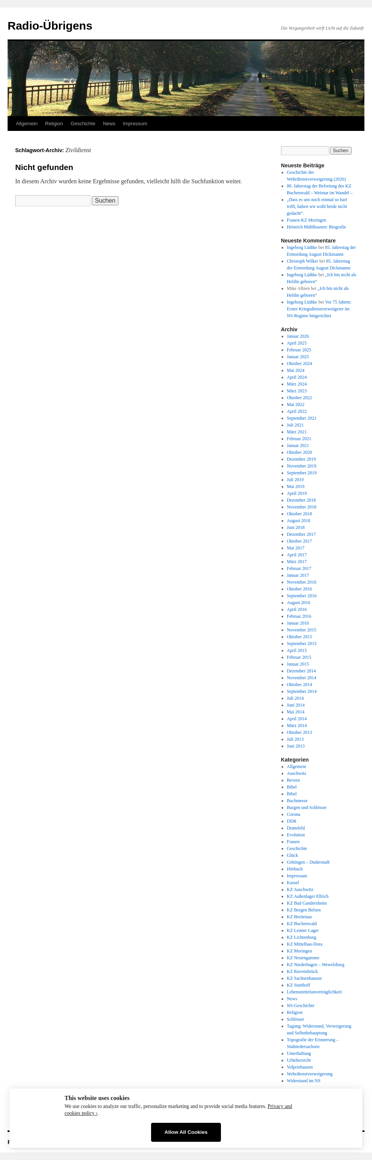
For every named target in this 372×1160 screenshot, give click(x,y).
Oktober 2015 (299, 636)
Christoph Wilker (302, 261)
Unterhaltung (299, 1053)
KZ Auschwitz (300, 889)
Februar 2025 (299, 350)
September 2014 (302, 691)
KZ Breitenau (299, 916)
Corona (293, 814)
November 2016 (302, 582)
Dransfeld (296, 828)
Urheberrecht (299, 1060)
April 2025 (297, 343)
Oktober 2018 (299, 513)
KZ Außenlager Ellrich (308, 896)
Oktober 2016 (299, 589)
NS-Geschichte (301, 1005)
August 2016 (299, 602)
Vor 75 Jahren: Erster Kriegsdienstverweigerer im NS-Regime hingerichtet (319, 308)
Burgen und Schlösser (307, 807)
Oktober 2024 (299, 363)
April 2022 (297, 411)
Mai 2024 (295, 370)
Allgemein (27, 123)
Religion (54, 123)
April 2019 (297, 493)
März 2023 (297, 390)
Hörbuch (295, 869)
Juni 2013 (296, 746)
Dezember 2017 (301, 534)
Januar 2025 (298, 356)
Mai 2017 (295, 548)
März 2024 (297, 384)
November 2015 (302, 630)
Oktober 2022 (299, 397)
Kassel (293, 882)
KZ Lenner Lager (303, 930)
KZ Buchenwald (302, 923)
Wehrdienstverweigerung (310, 1074)
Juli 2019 (295, 479)
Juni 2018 (296, 527)
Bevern (293, 780)
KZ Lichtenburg (301, 937)
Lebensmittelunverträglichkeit (314, 992)
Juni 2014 (296, 705)
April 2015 (297, 650)
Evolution (296, 834)
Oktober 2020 (299, 452)
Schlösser (295, 1019)
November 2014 (302, 677)
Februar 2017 (299, 568)
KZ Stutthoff (298, 985)
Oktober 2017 (299, 541)
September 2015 (302, 643)
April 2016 (297, 609)
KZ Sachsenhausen (304, 978)
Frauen (293, 841)
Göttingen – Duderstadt (308, 862)
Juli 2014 (295, 698)
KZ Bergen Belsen (304, 910)
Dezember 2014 (301, 671)
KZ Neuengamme (303, 957)
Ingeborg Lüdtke (302, 247)
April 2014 (297, 718)
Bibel (292, 787)
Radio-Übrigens (50, 25)
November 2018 (302, 507)
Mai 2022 (295, 404)
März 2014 (297, 725)
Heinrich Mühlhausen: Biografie (316, 227)
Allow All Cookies (186, 1132)
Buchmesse (297, 800)
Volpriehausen (300, 1067)
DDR (291, 821)
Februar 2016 (299, 616)
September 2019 (302, 472)
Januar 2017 (298, 575)
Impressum (135, 123)
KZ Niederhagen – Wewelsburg (316, 964)
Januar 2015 (298, 664)
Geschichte (83, 123)
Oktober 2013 (299, 732)
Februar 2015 (299, 657)
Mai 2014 (295, 712)
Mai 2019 (295, 486)
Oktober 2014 (299, 684)
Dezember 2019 (301, 459)
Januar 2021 (298, 445)
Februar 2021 (299, 438)
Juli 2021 (295, 425)
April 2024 (297, 377)
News (109, 123)
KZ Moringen (299, 951)
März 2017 (297, 561)
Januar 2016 (298, 623)
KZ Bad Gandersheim (307, 903)
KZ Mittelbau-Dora (305, 944)
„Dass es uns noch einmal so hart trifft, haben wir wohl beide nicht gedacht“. (317, 206)
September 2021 (302, 418)
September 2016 (302, 595)
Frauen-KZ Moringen (306, 220)
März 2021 (297, 431)
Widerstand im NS (304, 1080)
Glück (292, 855)
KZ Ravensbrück (302, 971)
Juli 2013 (295, 739)
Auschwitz (296, 773)
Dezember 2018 (301, 500)
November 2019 (302, 466)
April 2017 (297, 554)
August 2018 (299, 520)
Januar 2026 (298, 336)
